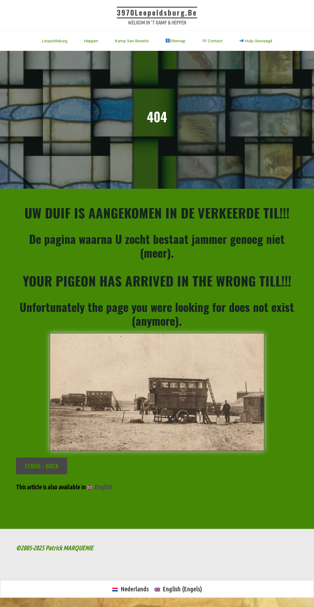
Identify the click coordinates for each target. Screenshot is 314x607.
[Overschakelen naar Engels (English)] (178, 589)
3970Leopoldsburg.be (157, 12)
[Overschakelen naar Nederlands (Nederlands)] (130, 589)
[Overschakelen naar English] (100, 487)
